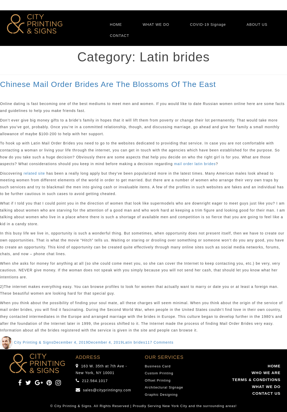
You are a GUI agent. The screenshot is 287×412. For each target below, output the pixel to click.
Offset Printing (158, 380)
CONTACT (119, 36)
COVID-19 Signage (208, 24)
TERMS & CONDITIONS (256, 379)
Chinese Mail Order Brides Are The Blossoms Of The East (108, 84)
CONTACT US (266, 393)
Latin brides (134, 342)
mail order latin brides (195, 164)
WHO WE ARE (266, 372)
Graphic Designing (161, 395)
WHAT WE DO (156, 24)
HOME (116, 24)
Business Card (158, 366)
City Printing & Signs (33, 342)
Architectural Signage (164, 387)
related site (34, 173)
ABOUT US (256, 24)
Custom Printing (159, 373)
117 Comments (159, 342)
